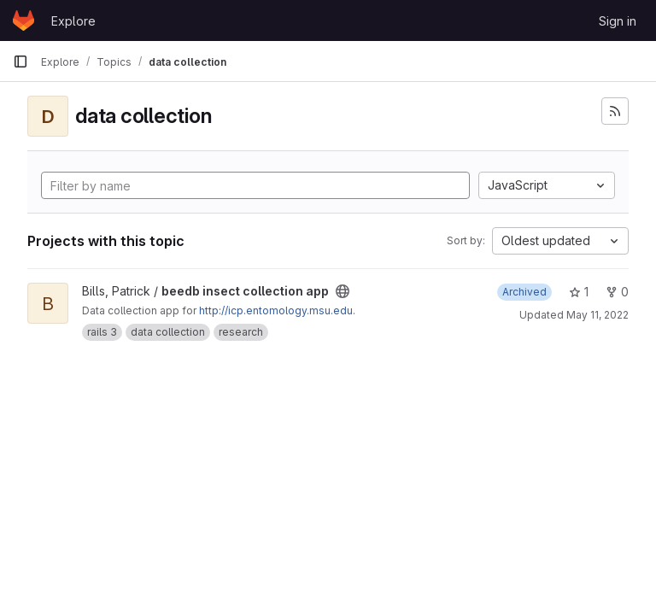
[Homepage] (23, 20)
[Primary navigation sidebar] (20, 61)
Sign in (617, 21)
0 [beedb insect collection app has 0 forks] (617, 291)
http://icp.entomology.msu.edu (276, 310)
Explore (73, 21)
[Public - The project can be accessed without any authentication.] (342, 291)
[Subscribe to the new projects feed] (615, 111)
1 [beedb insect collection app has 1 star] (579, 291)
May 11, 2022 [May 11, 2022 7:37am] (597, 314)
